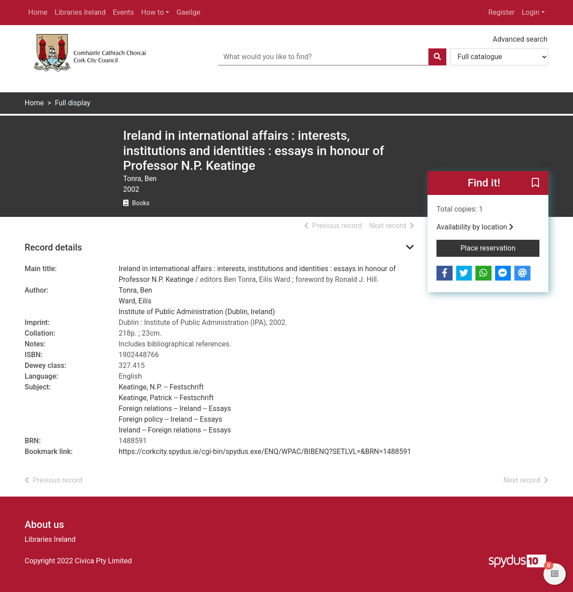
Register (501, 12)
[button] (535, 183)
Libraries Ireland (80, 12)
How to (152, 12)
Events (123, 12)
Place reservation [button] (500, 247)
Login (530, 12)
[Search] (437, 56)
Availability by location (474, 227)
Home (37, 12)
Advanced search (520, 39)
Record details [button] (53, 247)
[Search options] (499, 56)
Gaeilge (188, 12)
